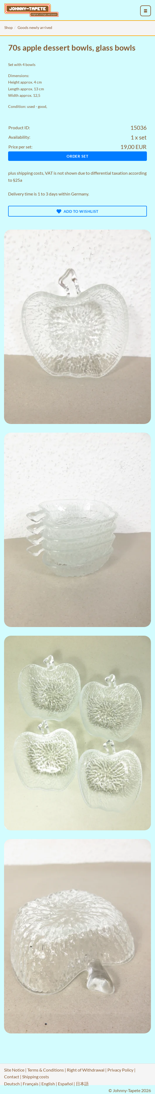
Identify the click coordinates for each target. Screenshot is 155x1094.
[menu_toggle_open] (145, 10)
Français (30, 1083)
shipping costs (30, 172)
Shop (8, 27)
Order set (77, 156)
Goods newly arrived (35, 27)
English (48, 1083)
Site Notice (14, 1069)
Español (65, 1083)
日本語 (82, 1083)
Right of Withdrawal (85, 1069)
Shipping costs (35, 1076)
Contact (11, 1076)
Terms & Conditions (45, 1069)
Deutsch (12, 1083)
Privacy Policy (120, 1069)
